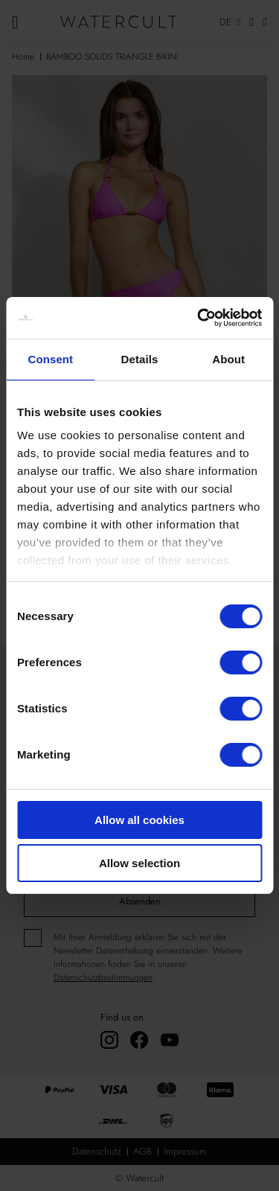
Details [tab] (139, 359)
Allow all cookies (139, 820)
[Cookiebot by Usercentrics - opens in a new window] (198, 318)
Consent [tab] (50, 359)
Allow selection (139, 863)
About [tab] (228, 359)
